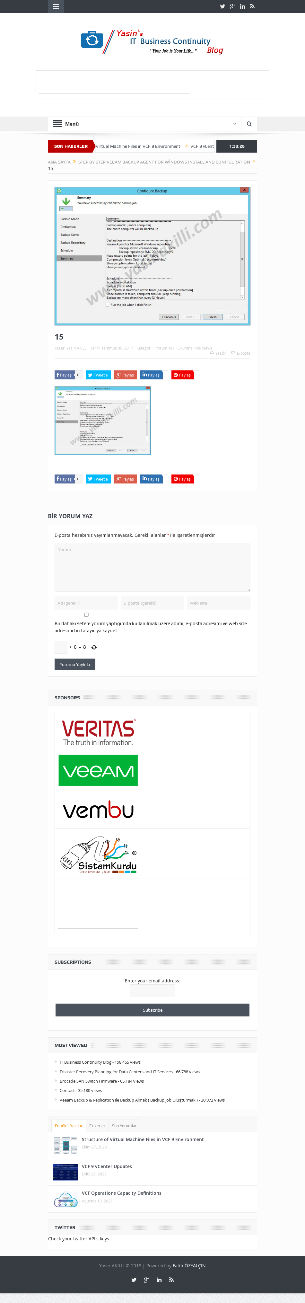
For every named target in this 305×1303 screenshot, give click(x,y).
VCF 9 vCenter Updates (107, 1166)
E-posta (240, 353)
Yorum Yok (165, 347)
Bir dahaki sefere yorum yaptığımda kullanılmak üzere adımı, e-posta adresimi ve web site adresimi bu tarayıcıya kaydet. (151, 627)
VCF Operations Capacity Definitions (121, 1193)
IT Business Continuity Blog (85, 1062)
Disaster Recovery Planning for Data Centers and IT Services (116, 1072)
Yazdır (218, 353)
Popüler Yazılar (69, 1125)
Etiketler (97, 1125)
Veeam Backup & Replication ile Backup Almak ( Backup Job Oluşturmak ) (129, 1100)
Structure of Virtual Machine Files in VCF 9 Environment (130, 146)
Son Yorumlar (124, 1125)
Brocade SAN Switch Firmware (88, 1081)
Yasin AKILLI (76, 347)
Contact (67, 1090)
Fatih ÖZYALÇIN (189, 1266)
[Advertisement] (114, 83)
